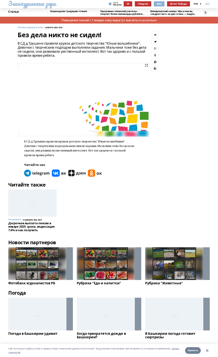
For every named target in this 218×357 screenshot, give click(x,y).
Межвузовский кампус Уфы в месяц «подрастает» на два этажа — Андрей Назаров (173, 12)
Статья (13, 12)
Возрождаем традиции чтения (68, 11)
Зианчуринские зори (32, 3)
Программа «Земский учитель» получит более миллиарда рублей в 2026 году (121, 12)
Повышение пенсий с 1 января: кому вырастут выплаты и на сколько (109, 20)
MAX (159, 3)
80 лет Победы (178, 3)
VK (128, 3)
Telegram (143, 3)
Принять (193, 350)
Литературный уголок (31, 27)
